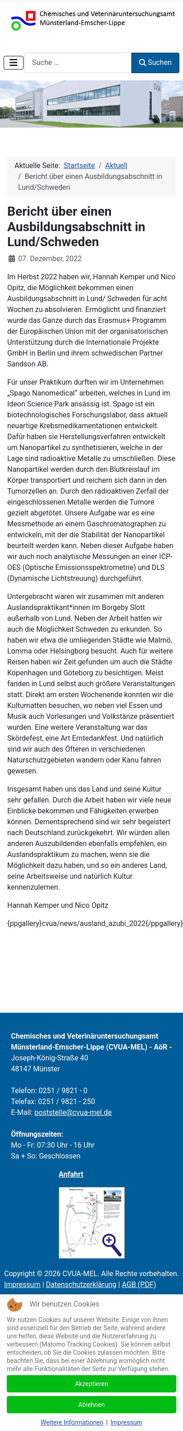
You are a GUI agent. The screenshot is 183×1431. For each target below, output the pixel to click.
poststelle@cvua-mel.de (72, 1112)
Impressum (22, 1284)
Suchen (155, 62)
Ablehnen (91, 1404)
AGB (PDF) (139, 1284)
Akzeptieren (91, 1383)
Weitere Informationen (72, 1422)
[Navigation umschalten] (14, 62)
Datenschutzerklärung (81, 1284)
